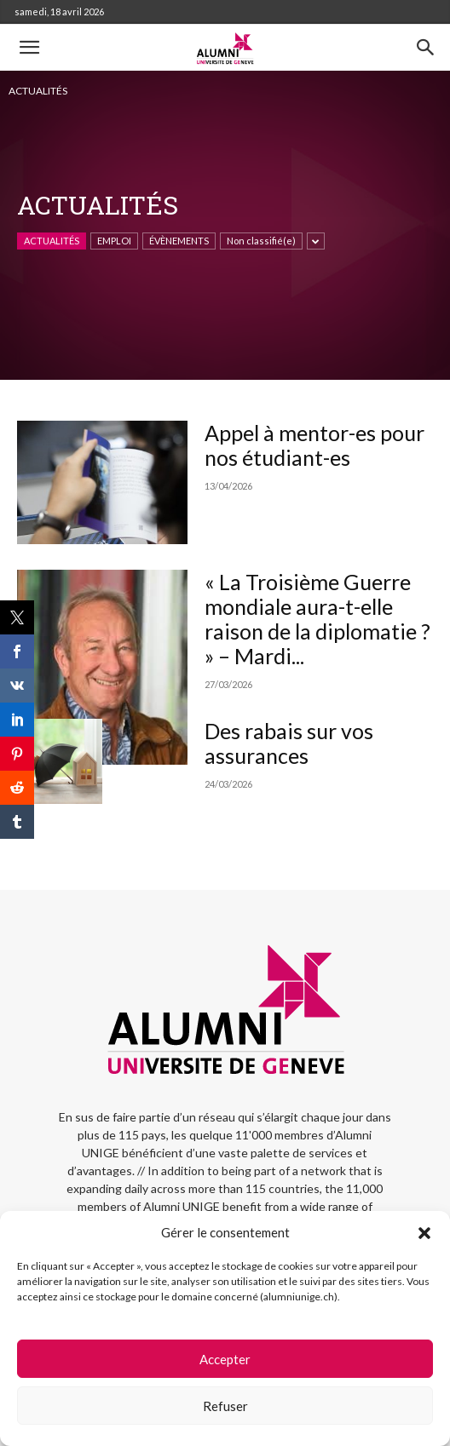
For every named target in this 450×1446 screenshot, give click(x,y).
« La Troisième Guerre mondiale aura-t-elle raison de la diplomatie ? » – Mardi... (317, 618)
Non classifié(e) (261, 240)
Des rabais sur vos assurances (289, 743)
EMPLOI (114, 240)
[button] (424, 1233)
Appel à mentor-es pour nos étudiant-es (314, 445)
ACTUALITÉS (51, 240)
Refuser (225, 1406)
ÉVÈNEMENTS (179, 240)
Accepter (225, 1359)
